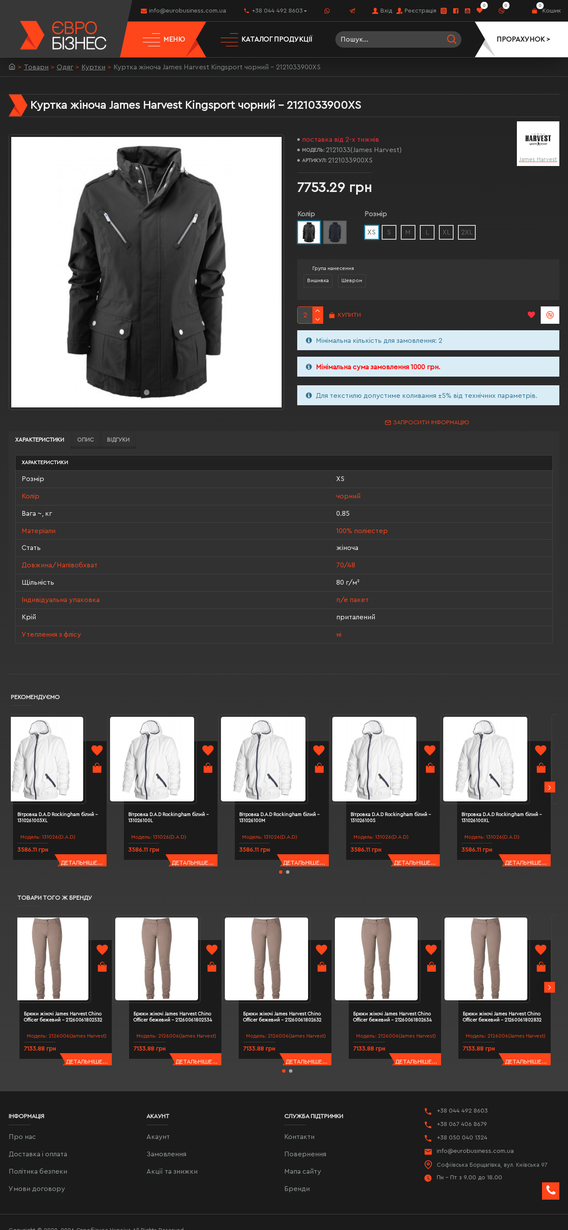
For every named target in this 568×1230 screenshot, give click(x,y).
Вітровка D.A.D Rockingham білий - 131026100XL (509, 790)
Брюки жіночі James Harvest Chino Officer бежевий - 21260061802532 (72, 973)
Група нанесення (333, 268)
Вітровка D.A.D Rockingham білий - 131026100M (287, 790)
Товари (36, 67)
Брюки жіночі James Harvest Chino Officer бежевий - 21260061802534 (181, 973)
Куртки (93, 67)
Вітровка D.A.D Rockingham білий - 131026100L (176, 790)
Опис (85, 440)
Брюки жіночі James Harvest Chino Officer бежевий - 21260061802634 (401, 973)
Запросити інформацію (431, 423)
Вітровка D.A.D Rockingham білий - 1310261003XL (65, 790)
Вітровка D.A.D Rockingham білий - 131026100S (398, 790)
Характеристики (39, 440)
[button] (549, 768)
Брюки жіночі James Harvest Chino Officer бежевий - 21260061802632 (291, 973)
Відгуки (118, 440)
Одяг (65, 67)
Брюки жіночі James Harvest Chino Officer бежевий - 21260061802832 (510, 973)
